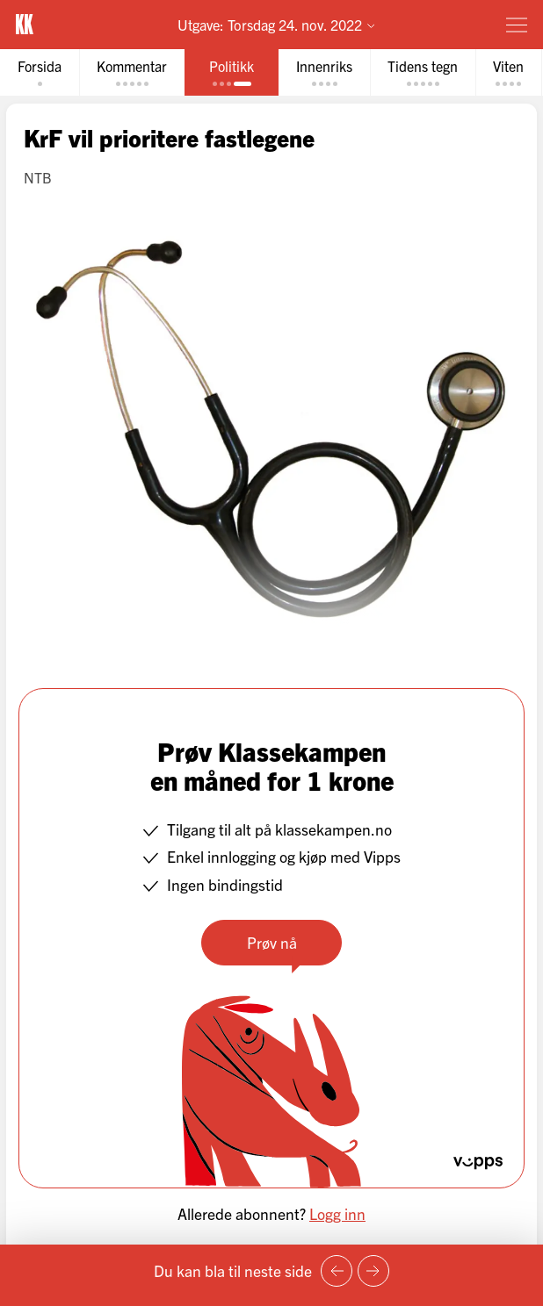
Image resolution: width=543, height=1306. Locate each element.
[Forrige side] (336, 1271)
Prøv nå (272, 942)
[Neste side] (373, 1271)
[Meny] (516, 24)
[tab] (39, 72)
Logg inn (337, 1213)
